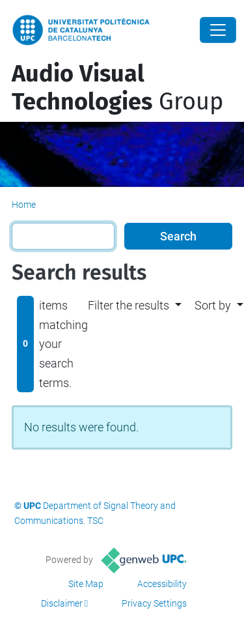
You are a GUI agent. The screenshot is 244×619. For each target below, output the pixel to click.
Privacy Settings (154, 603)
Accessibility (162, 584)
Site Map (85, 584)
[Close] (218, 30)
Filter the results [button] (128, 305)
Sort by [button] (213, 305)
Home (24, 204)
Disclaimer (62, 603)
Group (117, 87)
